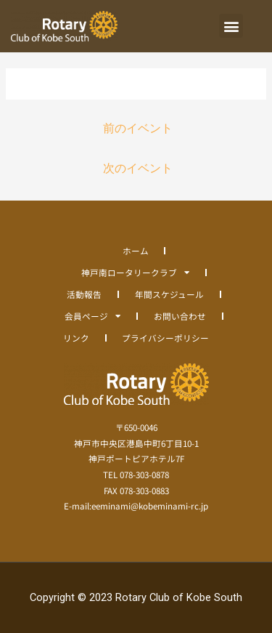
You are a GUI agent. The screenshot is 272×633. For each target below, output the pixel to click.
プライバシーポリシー (165, 337)
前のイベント (138, 128)
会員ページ (92, 316)
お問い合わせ (180, 316)
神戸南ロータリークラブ (135, 272)
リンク (76, 337)
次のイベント (138, 168)
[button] (231, 26)
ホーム (136, 250)
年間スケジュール (169, 294)
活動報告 (84, 294)
